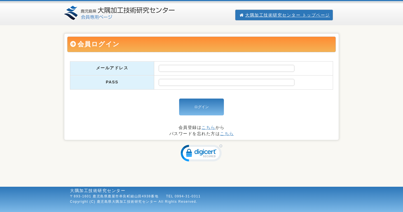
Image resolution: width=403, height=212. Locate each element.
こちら (208, 127)
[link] (201, 154)
